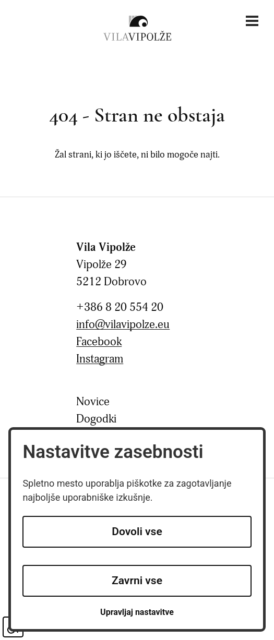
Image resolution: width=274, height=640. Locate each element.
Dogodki (96, 419)
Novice (93, 402)
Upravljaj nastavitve (137, 612)
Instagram (99, 359)
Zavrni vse (137, 580)
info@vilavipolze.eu (123, 325)
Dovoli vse (137, 531)
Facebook (99, 342)
